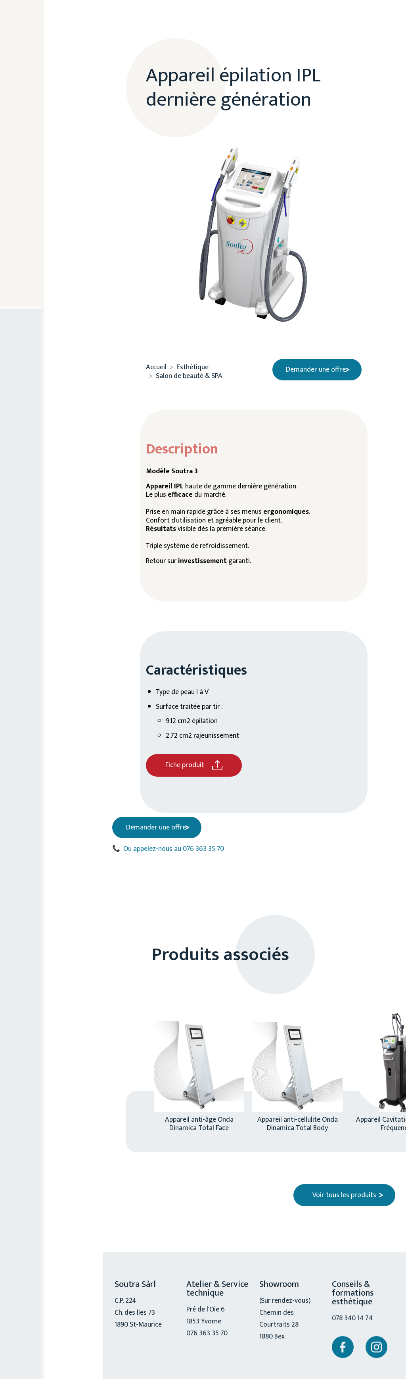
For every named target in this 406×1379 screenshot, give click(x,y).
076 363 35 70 (54, 363)
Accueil (156, 364)
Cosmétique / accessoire (54, 207)
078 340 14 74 (353, 1315)
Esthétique (51, 111)
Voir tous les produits (344, 1192)
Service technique (50, 313)
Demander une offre (313, 366)
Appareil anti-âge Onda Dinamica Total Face (199, 1120)
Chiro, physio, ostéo (55, 242)
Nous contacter (56, 416)
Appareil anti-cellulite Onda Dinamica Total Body (297, 1120)
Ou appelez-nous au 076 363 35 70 (168, 845)
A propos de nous (53, 79)
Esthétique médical (62, 142)
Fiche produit (184, 765)
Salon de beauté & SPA (61, 171)
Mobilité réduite (47, 278)
